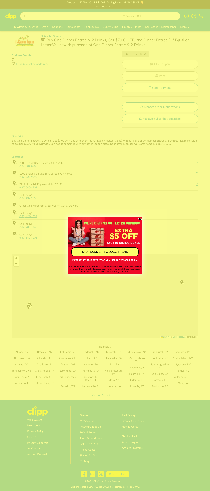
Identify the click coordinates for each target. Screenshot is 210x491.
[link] (105, 232)
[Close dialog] (140, 218)
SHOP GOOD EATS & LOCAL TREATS (105, 251)
